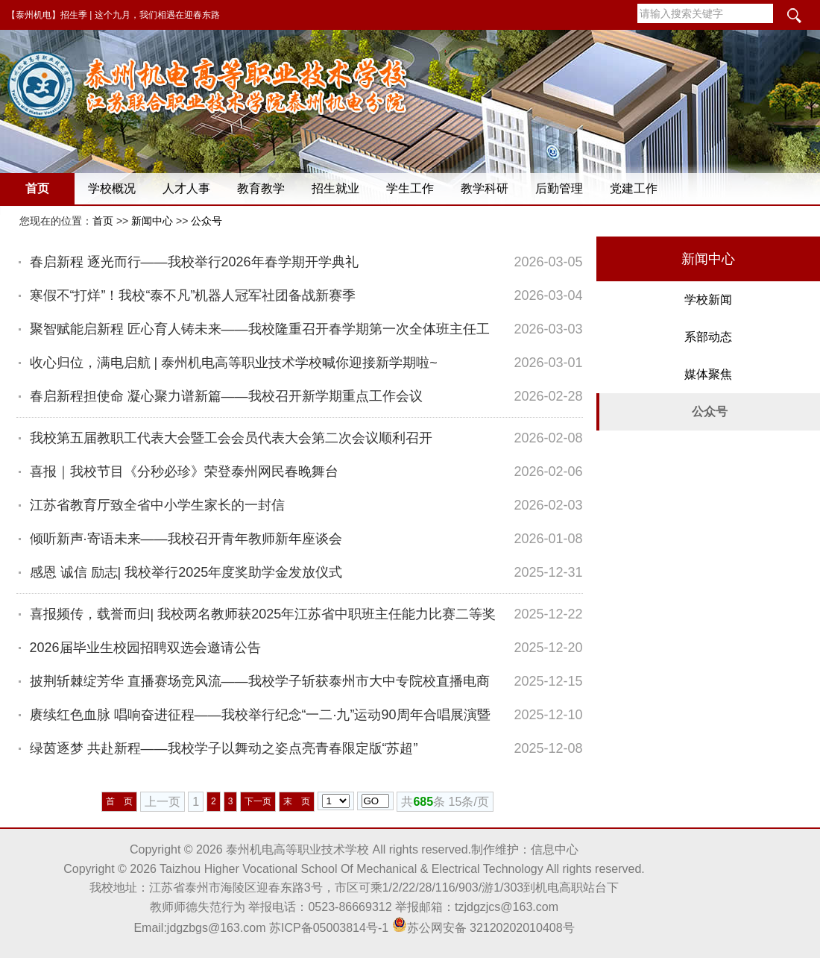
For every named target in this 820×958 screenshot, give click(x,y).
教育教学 (261, 188)
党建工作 (633, 188)
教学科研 (484, 188)
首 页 (119, 801)
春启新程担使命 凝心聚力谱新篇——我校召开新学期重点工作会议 (226, 396)
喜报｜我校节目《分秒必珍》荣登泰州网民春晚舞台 (184, 471)
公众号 (206, 221)
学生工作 (410, 188)
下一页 (258, 801)
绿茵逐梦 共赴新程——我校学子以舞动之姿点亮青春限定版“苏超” (224, 748)
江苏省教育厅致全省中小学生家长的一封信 (157, 505)
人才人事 (186, 188)
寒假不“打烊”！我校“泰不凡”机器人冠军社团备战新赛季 (193, 295)
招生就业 (335, 188)
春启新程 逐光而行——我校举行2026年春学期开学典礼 (194, 261)
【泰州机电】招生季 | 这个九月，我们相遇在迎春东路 (113, 15)
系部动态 (708, 337)
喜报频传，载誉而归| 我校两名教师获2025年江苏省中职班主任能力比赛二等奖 (263, 614)
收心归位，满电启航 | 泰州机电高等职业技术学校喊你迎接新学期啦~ (234, 362)
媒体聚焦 (708, 374)
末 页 (296, 801)
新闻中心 (152, 221)
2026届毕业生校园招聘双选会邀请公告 (145, 647)
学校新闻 (708, 299)
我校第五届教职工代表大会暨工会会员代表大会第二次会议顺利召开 (231, 438)
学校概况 (112, 188)
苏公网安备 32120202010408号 (483, 927)
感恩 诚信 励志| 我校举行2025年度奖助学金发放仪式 (186, 572)
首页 (37, 188)
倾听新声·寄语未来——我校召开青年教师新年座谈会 (186, 538)
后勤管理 (559, 188)
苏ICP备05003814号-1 (328, 927)
